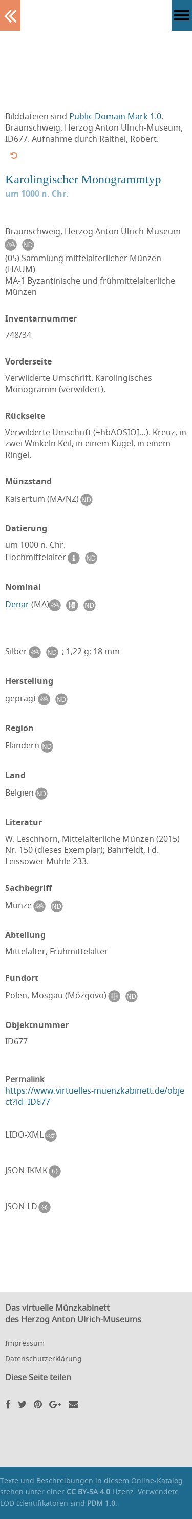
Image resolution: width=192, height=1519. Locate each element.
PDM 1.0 (101, 1503)
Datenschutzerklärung (43, 1358)
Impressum (25, 1343)
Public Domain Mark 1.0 (115, 116)
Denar (17, 604)
